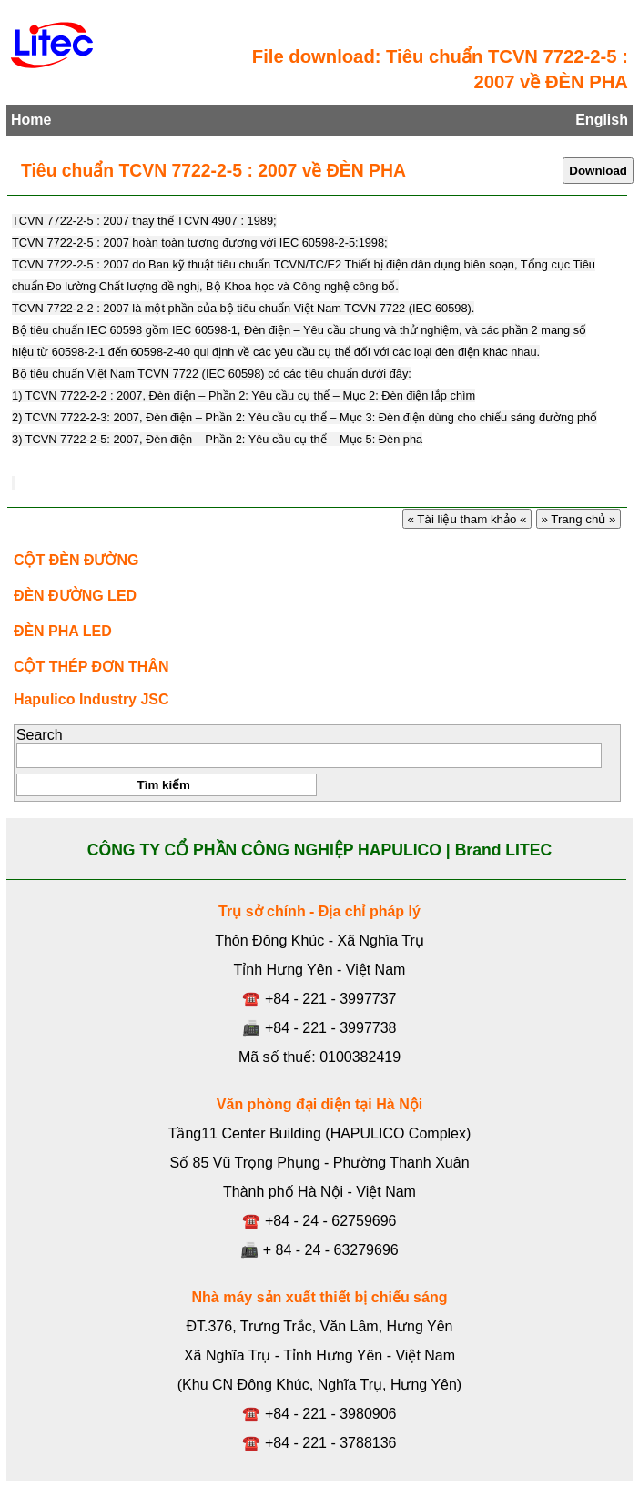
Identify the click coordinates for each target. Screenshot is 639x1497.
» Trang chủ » (579, 519)
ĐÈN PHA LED (63, 631)
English (601, 119)
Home (31, 119)
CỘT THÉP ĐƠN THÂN (91, 666)
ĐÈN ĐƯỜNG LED (75, 595)
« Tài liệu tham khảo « (467, 519)
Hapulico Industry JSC (91, 699)
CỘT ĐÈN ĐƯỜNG (76, 560)
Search (39, 735)
